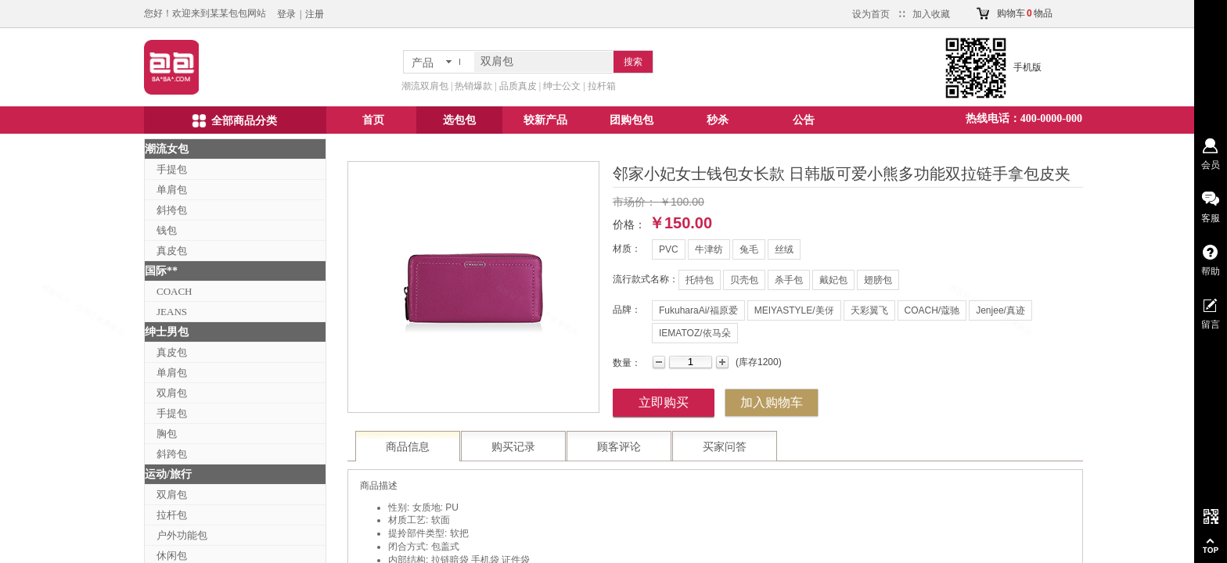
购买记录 (513, 447)
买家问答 (725, 447)
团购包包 (631, 120)
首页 (373, 120)
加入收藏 (931, 14)
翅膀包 (878, 279)
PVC (668, 249)
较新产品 (545, 120)
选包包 (459, 120)
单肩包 (172, 189)
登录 (286, 14)
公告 (804, 120)
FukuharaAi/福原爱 (698, 310)
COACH (175, 291)
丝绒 (784, 249)
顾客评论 (619, 447)
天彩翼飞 (869, 310)
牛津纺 (709, 249)
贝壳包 (744, 279)
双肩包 (172, 393)
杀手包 (789, 279)
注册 (314, 14)
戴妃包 (833, 279)
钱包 (167, 230)
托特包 (699, 279)
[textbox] (544, 62)
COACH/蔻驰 (932, 310)
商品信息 (408, 447)
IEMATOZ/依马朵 (695, 333)
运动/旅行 (168, 474)
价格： (629, 224)
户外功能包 (182, 535)
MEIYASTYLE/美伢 (794, 310)
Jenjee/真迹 (1000, 310)
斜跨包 (172, 454)
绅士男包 (167, 332)
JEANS (172, 311)
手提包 (172, 169)
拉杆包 (172, 515)
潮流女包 (167, 149)
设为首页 (871, 14)
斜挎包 (172, 210)
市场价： (635, 201)
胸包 (167, 433)
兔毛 (748, 249)
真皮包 (172, 250)
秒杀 (718, 120)
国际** (161, 271)
